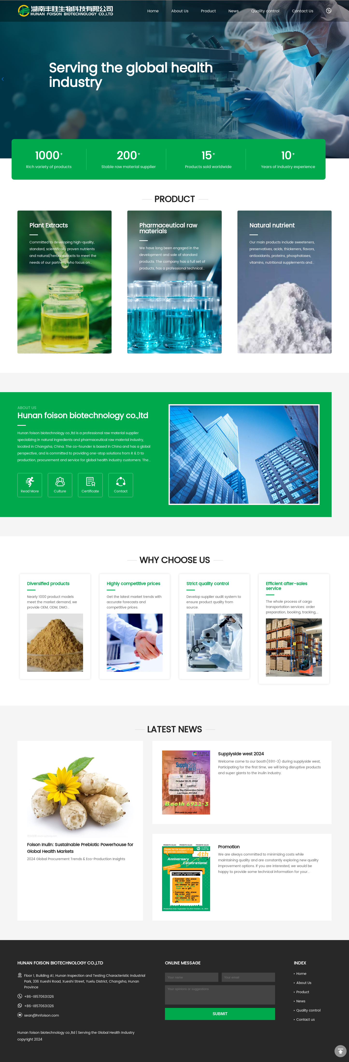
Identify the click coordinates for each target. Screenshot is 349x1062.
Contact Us (302, 11)
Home (153, 11)
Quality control (265, 11)
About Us (179, 11)
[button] (2, 79)
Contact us (305, 1019)
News (233, 11)
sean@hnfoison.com (41, 1015)
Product (208, 11)
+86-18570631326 (39, 996)
